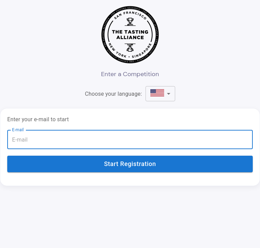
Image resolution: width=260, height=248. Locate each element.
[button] (160, 93)
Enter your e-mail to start (38, 119)
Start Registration (130, 164)
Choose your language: (113, 94)
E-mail (18, 129)
